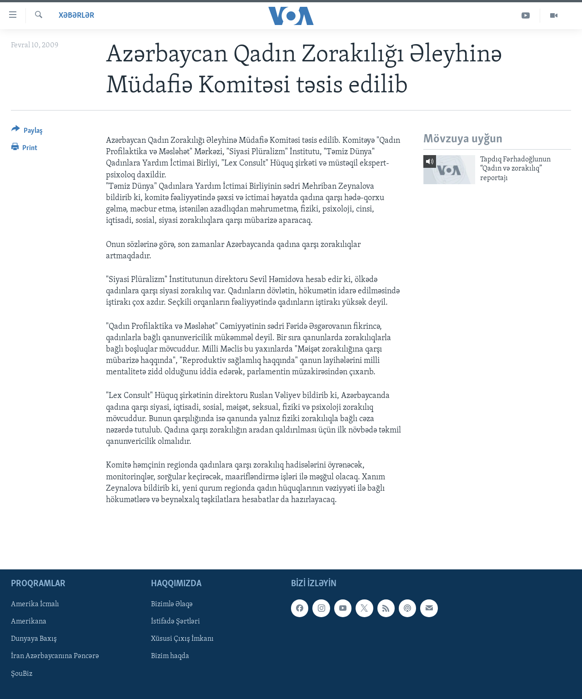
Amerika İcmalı (35, 604)
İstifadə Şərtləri (175, 622)
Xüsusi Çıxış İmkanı (182, 639)
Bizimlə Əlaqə (172, 604)
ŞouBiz (21, 674)
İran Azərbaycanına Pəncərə (55, 656)
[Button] (27, 132)
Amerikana (28, 622)
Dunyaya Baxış (34, 639)
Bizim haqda (170, 656)
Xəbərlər (76, 15)
